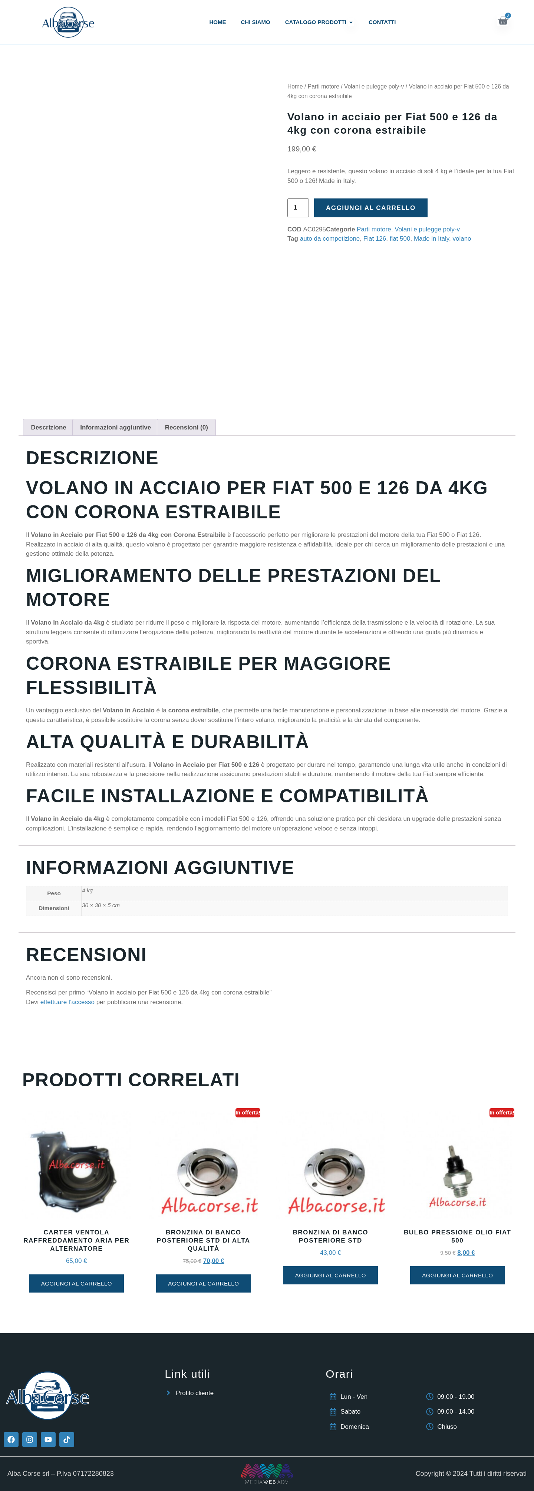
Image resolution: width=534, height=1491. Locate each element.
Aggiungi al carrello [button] (76, 1283)
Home (295, 86)
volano (461, 238)
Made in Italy (431, 238)
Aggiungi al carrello (371, 207)
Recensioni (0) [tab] (186, 427)
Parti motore (323, 86)
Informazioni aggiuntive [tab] (115, 427)
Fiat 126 (374, 238)
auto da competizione (330, 238)
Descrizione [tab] (48, 427)
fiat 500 (400, 238)
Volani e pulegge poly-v (374, 86)
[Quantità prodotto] (298, 207)
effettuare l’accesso (67, 1002)
